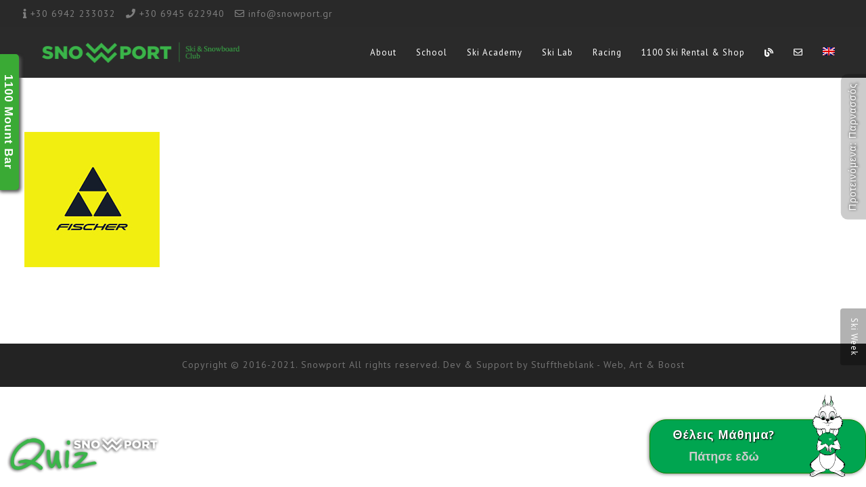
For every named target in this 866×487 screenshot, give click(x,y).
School (431, 52)
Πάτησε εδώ (724, 456)
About (383, 52)
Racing (607, 52)
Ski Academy (494, 52)
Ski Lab (557, 52)
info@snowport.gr (290, 13)
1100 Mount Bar (8, 122)
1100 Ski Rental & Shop (693, 52)
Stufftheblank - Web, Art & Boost (608, 364)
